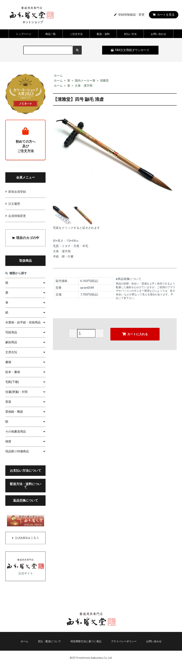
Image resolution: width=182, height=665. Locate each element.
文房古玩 (11, 352)
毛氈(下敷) (12, 382)
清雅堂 (104, 80)
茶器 (8, 401)
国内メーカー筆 (85, 80)
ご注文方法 (76, 34)
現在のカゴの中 (25, 238)
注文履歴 (14, 204)
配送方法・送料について (25, 485)
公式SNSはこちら (27, 538)
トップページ (23, 34)
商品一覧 (50, 34)
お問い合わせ (158, 34)
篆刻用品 (11, 342)
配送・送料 (103, 34)
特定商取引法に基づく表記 (86, 641)
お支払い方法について (25, 470)
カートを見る (164, 14)
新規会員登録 (17, 191)
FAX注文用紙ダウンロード (130, 50)
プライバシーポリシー (124, 641)
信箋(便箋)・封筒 (16, 392)
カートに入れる (135, 334)
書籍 (8, 362)
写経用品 (11, 332)
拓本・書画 (12, 372)
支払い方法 (130, 34)
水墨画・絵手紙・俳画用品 (23, 322)
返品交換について (25, 500)
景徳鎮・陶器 (14, 411)
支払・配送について (49, 641)
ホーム (58, 75)
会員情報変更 (17, 216)
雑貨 (8, 441)
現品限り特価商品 (17, 451)
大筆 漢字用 (83, 85)
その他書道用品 (15, 431)
